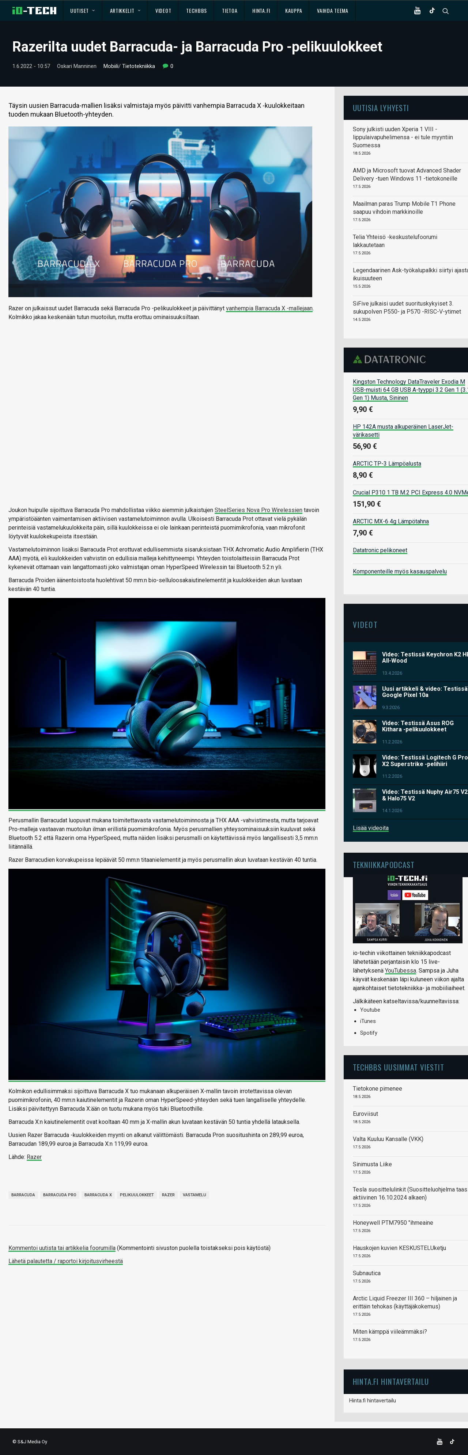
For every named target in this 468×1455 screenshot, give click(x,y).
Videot (163, 10)
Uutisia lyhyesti (381, 107)
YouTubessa (400, 970)
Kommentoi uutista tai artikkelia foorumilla (62, 1247)
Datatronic (391, 359)
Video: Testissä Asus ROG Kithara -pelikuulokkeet (418, 726)
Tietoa (229, 10)
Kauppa (293, 10)
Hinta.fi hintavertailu (372, 1400)
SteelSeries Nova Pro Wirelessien (258, 509)
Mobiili (110, 66)
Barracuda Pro (59, 1195)
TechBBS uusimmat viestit (398, 1067)
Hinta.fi (261, 10)
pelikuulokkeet (137, 1195)
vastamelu (194, 1195)
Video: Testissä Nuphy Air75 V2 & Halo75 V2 (425, 795)
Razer (34, 1156)
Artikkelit (125, 10)
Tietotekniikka (138, 66)
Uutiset (82, 10)
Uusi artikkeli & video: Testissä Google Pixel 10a (425, 691)
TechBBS (196, 10)
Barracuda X (98, 1195)
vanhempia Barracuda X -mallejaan (269, 307)
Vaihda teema (332, 10)
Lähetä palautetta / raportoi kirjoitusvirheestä (65, 1261)
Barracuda (23, 1195)
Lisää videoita (371, 828)
